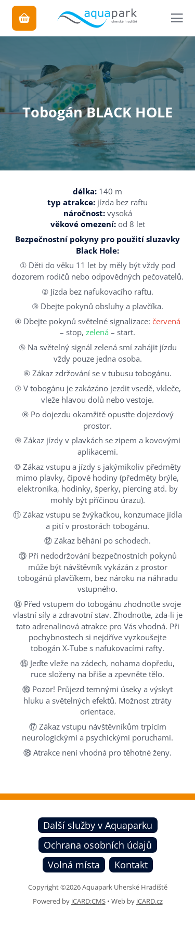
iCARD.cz (149, 901)
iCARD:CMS (88, 901)
